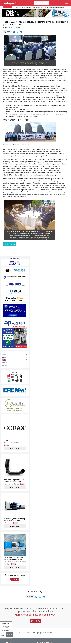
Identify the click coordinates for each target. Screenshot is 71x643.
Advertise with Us (56, 599)
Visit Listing (10, 244)
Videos (7, 610)
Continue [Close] (9, 634)
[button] (14, 32)
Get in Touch (9, 528)
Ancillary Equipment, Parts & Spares (34, 622)
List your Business (42, 3)
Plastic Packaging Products (33, 609)
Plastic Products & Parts (33, 603)
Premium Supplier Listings (56, 614)
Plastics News (10, 599)
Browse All (53, 606)
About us (53, 636)
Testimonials (54, 602)
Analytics (62, 636)
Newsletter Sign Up (11, 602)
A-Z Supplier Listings (57, 610)
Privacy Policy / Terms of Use (37, 636)
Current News (7, 7)
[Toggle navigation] (66, 3)
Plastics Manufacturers (35, 599)
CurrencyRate (5, 343)
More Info (35, 573)
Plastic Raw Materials (34, 614)
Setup (29, 640)
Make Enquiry (9, 406)
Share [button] (7, 32)
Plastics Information (12, 606)
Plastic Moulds (32, 627)
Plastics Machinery (33, 618)
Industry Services (33, 631)
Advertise (37, 640)
